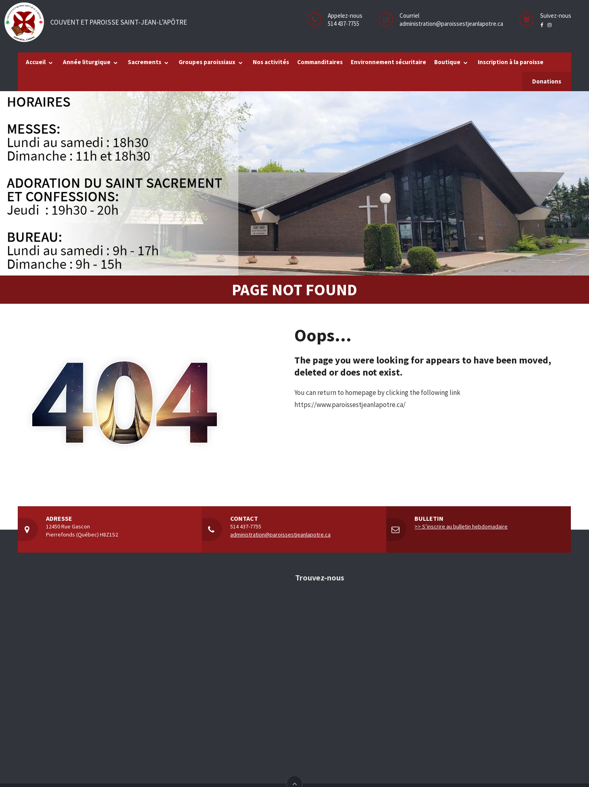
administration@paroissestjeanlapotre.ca (451, 23)
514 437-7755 (245, 526)
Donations (546, 81)
